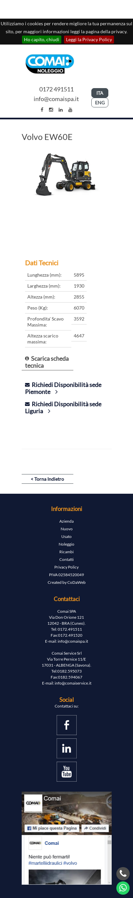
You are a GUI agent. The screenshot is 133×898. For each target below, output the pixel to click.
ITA (99, 93)
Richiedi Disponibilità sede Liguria (63, 407)
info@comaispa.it (56, 98)
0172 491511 (56, 89)
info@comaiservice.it (73, 683)
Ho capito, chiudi (41, 39)
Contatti (66, 559)
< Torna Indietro (47, 479)
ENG (100, 102)
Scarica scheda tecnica (47, 362)
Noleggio (66, 544)
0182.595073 (69, 671)
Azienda (66, 521)
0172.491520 (70, 635)
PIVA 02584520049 (66, 574)
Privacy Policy (66, 567)
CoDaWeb (76, 582)
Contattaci (67, 598)
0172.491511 (70, 629)
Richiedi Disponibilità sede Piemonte (63, 388)
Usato (66, 536)
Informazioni (66, 508)
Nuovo (67, 528)
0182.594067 (70, 677)
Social (66, 699)
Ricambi (66, 551)
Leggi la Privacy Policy (89, 39)
